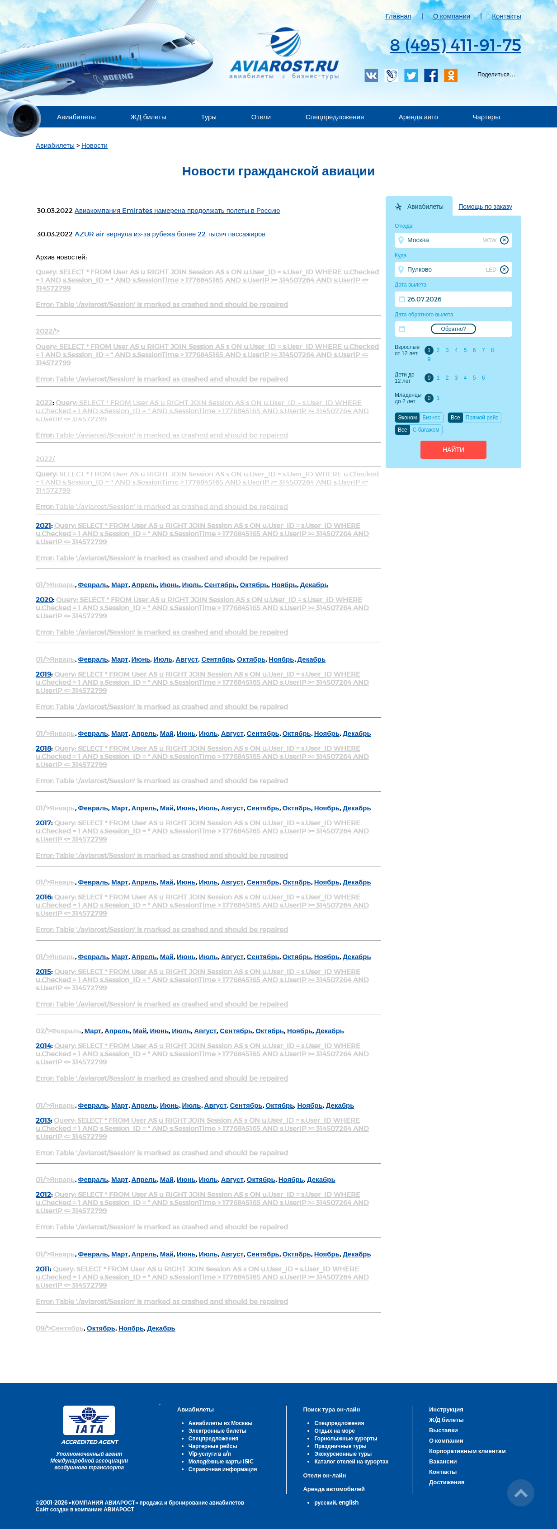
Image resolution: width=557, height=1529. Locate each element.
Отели (261, 117)
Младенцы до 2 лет (408, 398)
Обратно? (453, 329)
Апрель (144, 584)
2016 (43, 897)
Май (167, 733)
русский (325, 1502)
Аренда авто (418, 117)
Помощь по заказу (485, 206)
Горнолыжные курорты (345, 1438)
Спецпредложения (335, 117)
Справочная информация (223, 1469)
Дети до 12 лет (405, 378)
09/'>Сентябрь (60, 1328)
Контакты (506, 16)
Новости (94, 145)
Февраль (93, 584)
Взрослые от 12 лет (407, 350)
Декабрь (314, 584)
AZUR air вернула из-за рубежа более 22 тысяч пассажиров (170, 234)
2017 (43, 823)
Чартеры (486, 117)
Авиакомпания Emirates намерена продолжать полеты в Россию (177, 210)
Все (455, 417)
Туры (209, 117)
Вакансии (443, 1461)
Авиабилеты (76, 117)
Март (119, 584)
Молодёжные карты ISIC (221, 1461)
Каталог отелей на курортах (351, 1461)
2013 (43, 1120)
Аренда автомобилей (334, 1488)
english (349, 1502)
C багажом (426, 430)
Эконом (407, 417)
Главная (398, 16)
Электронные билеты (217, 1430)
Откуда (404, 226)
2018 (43, 748)
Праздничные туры (340, 1446)
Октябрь (254, 584)
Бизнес (431, 417)
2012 (43, 1194)
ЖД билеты (148, 117)
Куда (400, 255)
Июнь (169, 584)
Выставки (443, 1430)
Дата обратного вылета (424, 314)
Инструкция (446, 1409)
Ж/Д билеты (446, 1419)
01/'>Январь (55, 584)
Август (186, 659)
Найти (453, 449)
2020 (44, 599)
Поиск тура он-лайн (331, 1409)
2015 (43, 971)
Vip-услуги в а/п (210, 1453)
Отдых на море (334, 1430)
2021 (43, 525)
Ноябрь (284, 584)
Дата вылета (410, 285)
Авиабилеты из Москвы (221, 1423)
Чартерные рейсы (213, 1446)
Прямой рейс (482, 417)
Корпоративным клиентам (467, 1450)
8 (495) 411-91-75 (455, 44)
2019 (43, 674)
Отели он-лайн (324, 1475)
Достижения (446, 1482)
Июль (191, 584)
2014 (43, 1045)
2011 (43, 1269)
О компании (452, 16)
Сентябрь (220, 584)
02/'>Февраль (58, 1030)
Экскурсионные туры (343, 1453)
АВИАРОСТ (119, 1509)
